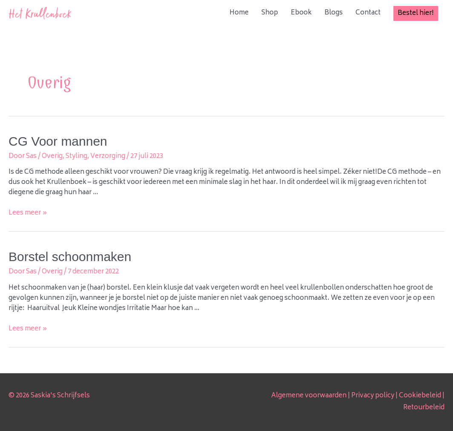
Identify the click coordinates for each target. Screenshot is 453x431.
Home (239, 13)
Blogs (333, 13)
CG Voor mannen (58, 141)
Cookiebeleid (420, 396)
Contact (368, 13)
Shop (269, 13)
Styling (76, 156)
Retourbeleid (423, 408)
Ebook (301, 13)
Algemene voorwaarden (309, 396)
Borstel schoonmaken (70, 257)
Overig (52, 156)
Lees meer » (28, 213)
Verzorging (107, 156)
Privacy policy (372, 396)
